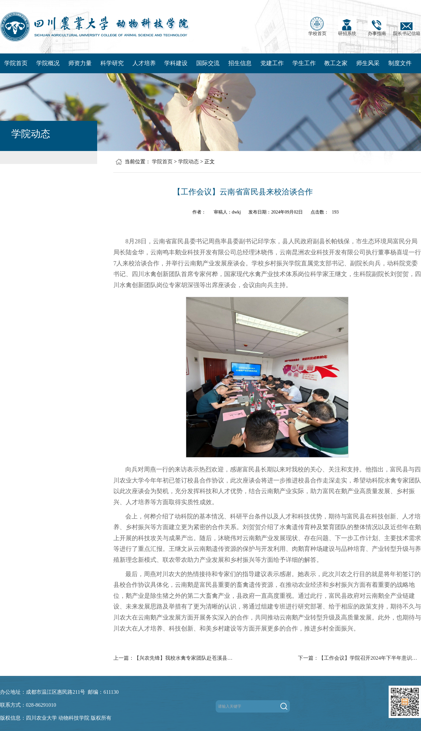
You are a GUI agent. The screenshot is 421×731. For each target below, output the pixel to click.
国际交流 (208, 63)
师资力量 (80, 63)
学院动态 (188, 161)
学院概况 (48, 63)
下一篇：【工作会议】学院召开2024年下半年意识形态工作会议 (359, 658)
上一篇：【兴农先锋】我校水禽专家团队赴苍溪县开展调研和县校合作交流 (174, 658)
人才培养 (144, 63)
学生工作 (304, 63)
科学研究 (112, 63)
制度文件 (400, 63)
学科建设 (176, 63)
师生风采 (368, 63)
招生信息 (240, 63)
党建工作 (272, 63)
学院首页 (16, 63)
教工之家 (335, 63)
